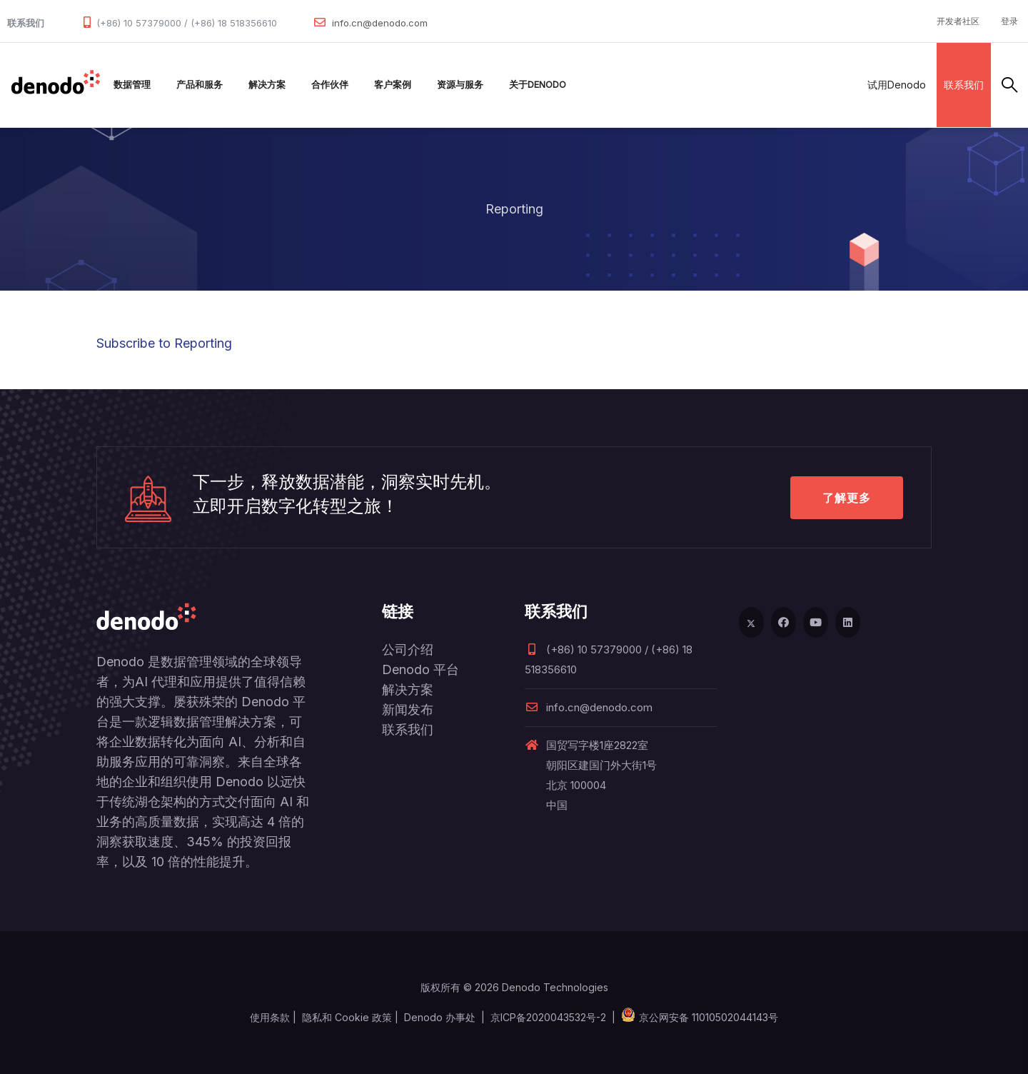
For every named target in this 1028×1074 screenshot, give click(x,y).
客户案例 (392, 84)
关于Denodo (537, 84)
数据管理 (132, 84)
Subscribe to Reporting (164, 343)
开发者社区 (958, 21)
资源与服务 (460, 84)
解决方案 (267, 84)
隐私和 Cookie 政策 (347, 1017)
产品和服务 (199, 84)
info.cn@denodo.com (380, 23)
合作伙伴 (329, 84)
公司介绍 (407, 649)
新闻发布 (407, 709)
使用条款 (270, 1017)
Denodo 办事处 (439, 1017)
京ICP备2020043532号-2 (548, 1017)
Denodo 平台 (420, 669)
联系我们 (964, 85)
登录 (1009, 21)
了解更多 (846, 498)
